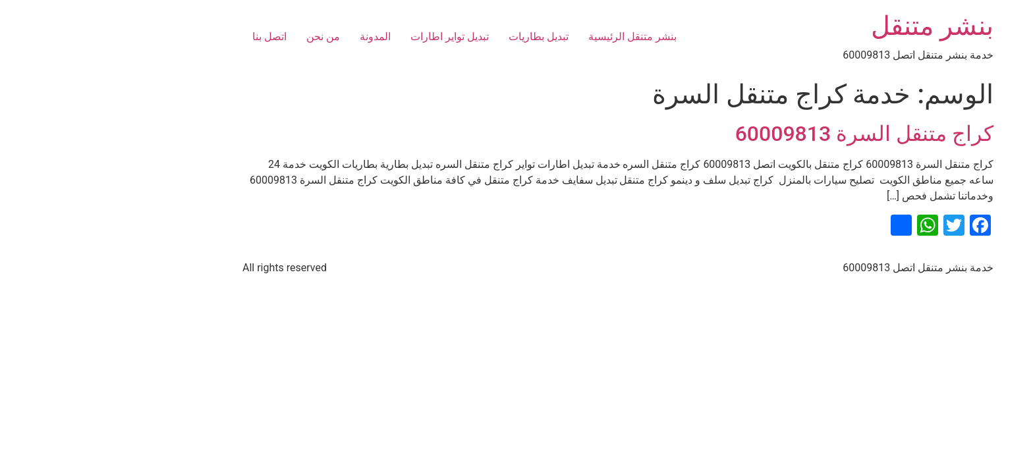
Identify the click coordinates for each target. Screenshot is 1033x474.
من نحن (221, 36)
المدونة (273, 36)
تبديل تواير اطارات (348, 36)
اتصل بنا (168, 36)
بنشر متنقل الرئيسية (531, 36)
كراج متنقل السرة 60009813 (763, 133)
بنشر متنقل (830, 26)
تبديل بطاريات (437, 36)
